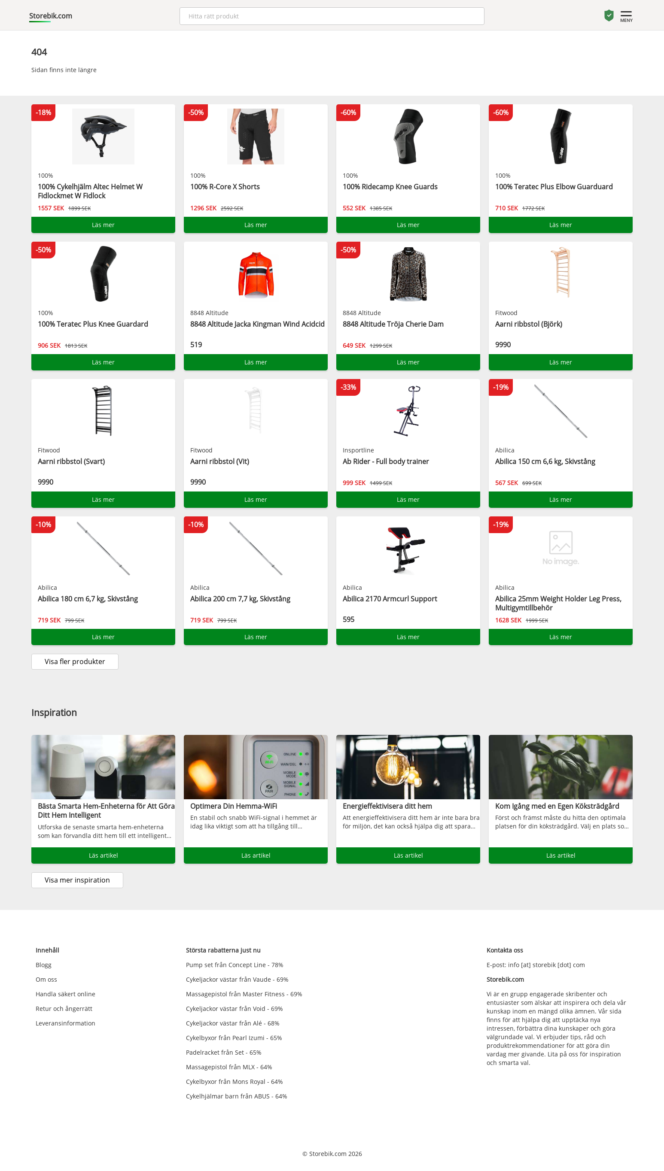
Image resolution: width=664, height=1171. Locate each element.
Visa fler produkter (75, 661)
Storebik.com (50, 16)
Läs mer (103, 225)
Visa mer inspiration (77, 880)
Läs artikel (103, 855)
